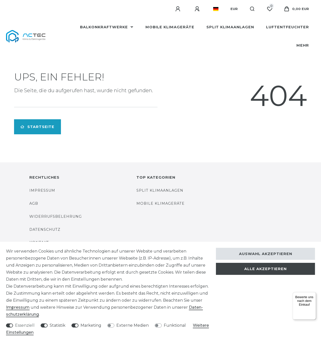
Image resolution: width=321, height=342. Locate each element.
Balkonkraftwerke (104, 27)
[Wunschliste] (269, 9)
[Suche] (252, 9)
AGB (33, 203)
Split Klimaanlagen (230, 27)
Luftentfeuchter (287, 27)
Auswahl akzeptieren (265, 254)
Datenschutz (44, 229)
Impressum (42, 190)
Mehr (302, 45)
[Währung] (234, 9)
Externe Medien (132, 325)
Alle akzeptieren (265, 269)
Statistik (57, 325)
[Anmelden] (178, 9)
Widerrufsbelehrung (55, 216)
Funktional (175, 325)
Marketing (91, 325)
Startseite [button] (37, 127)
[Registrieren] (198, 9)
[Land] (215, 9)
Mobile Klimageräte (169, 27)
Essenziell (25, 325)
